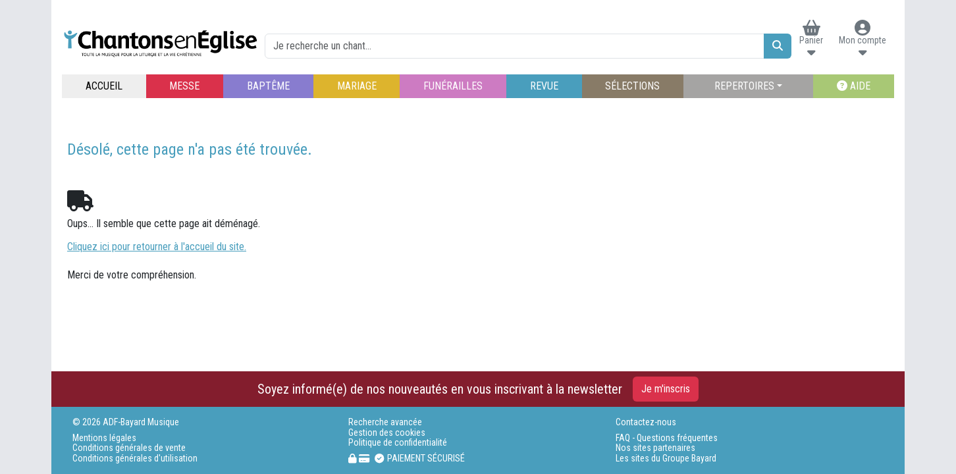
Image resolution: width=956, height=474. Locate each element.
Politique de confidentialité (397, 443)
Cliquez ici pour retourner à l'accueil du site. (156, 246)
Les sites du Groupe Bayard (666, 458)
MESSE (184, 86)
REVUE (544, 86)
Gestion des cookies (386, 433)
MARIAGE (357, 86)
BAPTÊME (268, 86)
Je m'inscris (665, 388)
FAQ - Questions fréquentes (667, 438)
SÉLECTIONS (632, 86)
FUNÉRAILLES (453, 86)
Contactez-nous (646, 422)
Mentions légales (104, 438)
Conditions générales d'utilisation (135, 458)
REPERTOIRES (744, 86)
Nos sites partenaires (655, 448)
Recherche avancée (385, 422)
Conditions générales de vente (129, 448)
